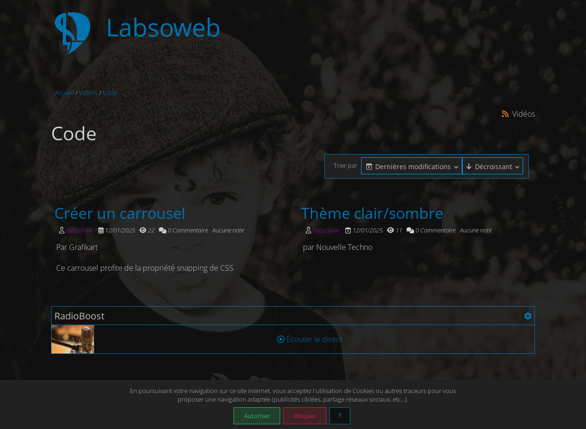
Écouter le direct (309, 339)
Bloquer (305, 416)
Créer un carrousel (119, 212)
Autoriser (257, 416)
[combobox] (411, 166)
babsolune (79, 230)
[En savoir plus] (339, 415)
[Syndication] (505, 113)
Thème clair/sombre (372, 212)
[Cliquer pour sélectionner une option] (411, 165)
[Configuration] (528, 316)
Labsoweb (163, 27)
